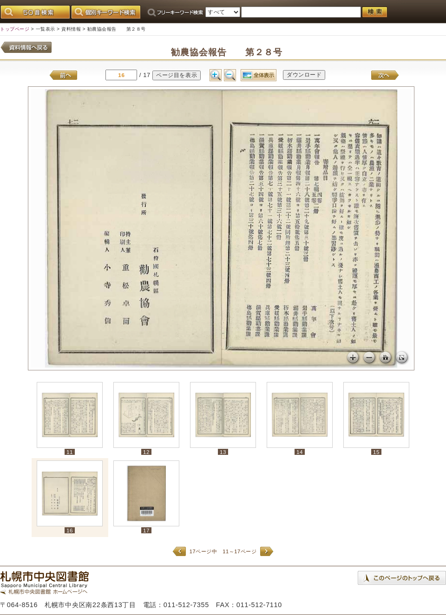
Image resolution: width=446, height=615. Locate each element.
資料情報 (71, 29)
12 (146, 452)
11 (69, 452)
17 (146, 530)
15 (376, 452)
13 (223, 452)
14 (299, 452)
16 (69, 530)
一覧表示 (45, 29)
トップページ (14, 29)
